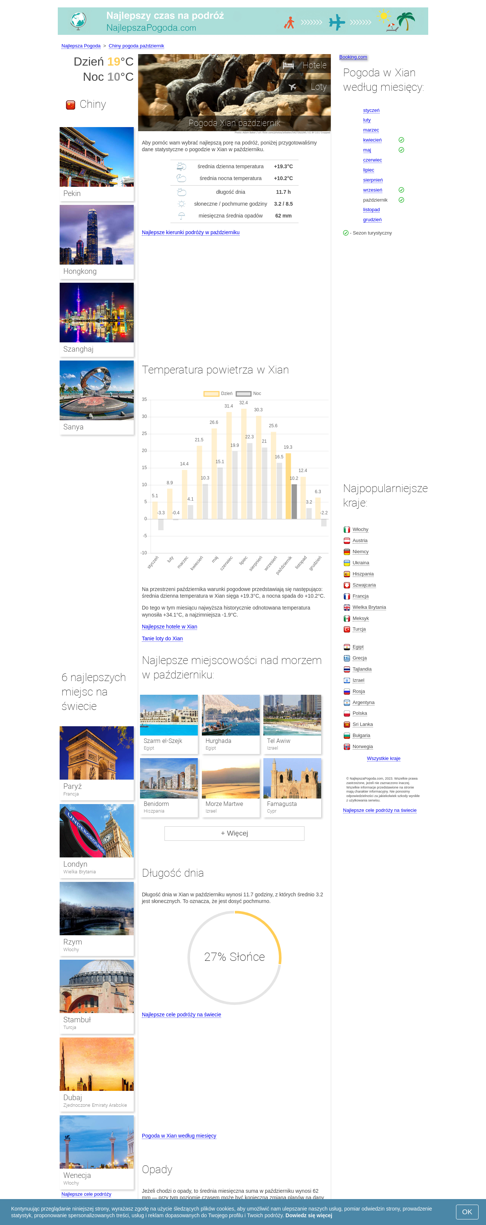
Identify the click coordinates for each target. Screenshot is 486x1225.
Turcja (69, 1027)
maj (367, 150)
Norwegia (363, 746)
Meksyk (361, 618)
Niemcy (361, 551)
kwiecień (372, 140)
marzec (371, 130)
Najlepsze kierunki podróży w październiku (191, 232)
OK (467, 1212)
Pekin (72, 193)
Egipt (358, 647)
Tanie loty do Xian (162, 638)
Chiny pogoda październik (136, 46)
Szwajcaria (364, 585)
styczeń (371, 110)
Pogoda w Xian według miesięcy (179, 1136)
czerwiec (372, 160)
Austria (360, 540)
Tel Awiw (278, 740)
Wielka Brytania (79, 871)
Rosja (359, 691)
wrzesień (372, 190)
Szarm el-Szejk (163, 740)
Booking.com (353, 57)
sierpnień (373, 180)
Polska (360, 713)
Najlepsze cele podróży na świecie (181, 1014)
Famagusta (282, 803)
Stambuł (77, 1019)
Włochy (71, 949)
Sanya (73, 426)
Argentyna (364, 702)
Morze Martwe (224, 803)
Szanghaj (78, 349)
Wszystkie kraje (383, 758)
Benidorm (156, 803)
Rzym (72, 941)
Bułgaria (361, 735)
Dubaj (72, 1097)
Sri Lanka (363, 724)
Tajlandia (362, 669)
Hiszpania (363, 574)
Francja (71, 794)
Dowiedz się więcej (309, 1215)
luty (367, 120)
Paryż (72, 786)
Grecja (360, 658)
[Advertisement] (234, 293)
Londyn (75, 864)
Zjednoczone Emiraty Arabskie (95, 1105)
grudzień (372, 219)
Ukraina (361, 562)
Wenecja (77, 1175)
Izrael (358, 680)
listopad (371, 209)
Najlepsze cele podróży (86, 1194)
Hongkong (80, 271)
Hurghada (219, 740)
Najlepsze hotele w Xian (169, 627)
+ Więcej (234, 833)
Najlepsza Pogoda (81, 46)
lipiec (369, 170)
